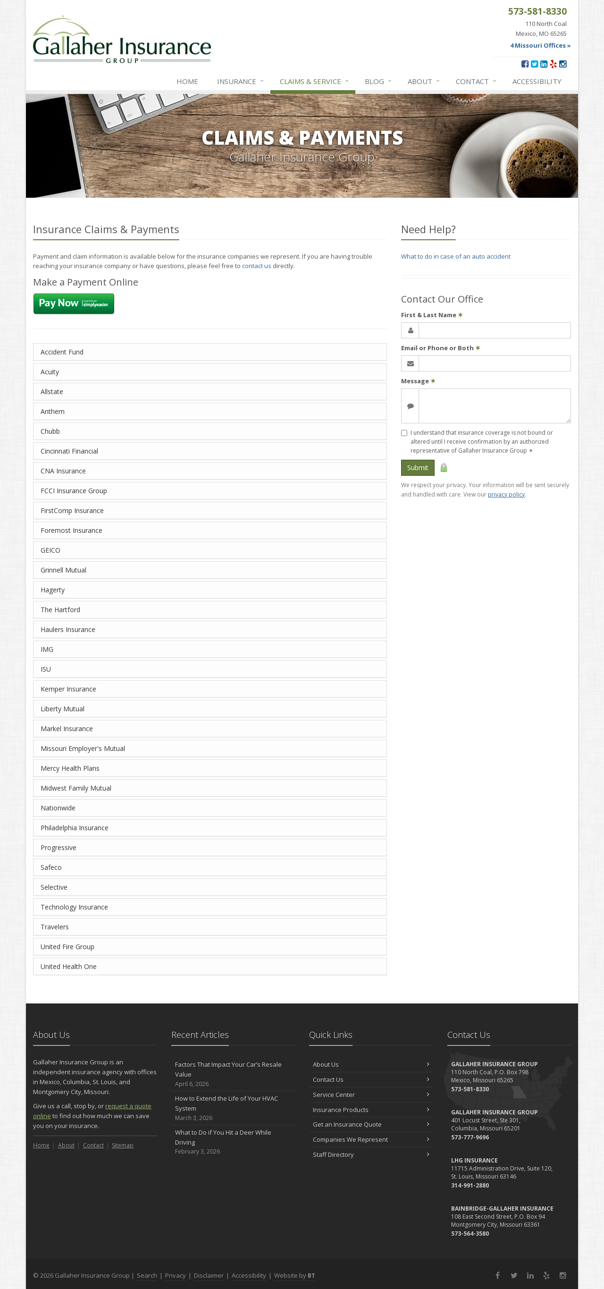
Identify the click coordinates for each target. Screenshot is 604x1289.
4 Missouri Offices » (540, 45)
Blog (379, 81)
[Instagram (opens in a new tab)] (562, 63)
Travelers (55, 926)
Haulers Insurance (68, 629)
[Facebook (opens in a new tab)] (524, 63)
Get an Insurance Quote (371, 1124)
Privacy (175, 1275)
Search (147, 1275)
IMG (47, 649)
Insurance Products (371, 1109)
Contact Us (371, 1079)
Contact (476, 81)
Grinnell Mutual (63, 569)
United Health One (69, 966)
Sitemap (123, 1145)
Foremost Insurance (71, 530)
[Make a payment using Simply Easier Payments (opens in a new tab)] (74, 303)
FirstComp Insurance (72, 510)
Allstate (52, 391)
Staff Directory (371, 1154)
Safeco (51, 867)
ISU (46, 669)
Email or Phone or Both (440, 348)
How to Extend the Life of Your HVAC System (233, 1108)
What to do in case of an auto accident (456, 256)
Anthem (53, 411)
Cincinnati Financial (69, 451)
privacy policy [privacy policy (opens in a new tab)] (506, 494)
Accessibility (537, 81)
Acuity (50, 371)
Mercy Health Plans (70, 768)
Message (418, 381)
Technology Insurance (74, 906)
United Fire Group (67, 946)
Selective (54, 887)
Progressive (58, 847)
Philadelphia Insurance (75, 827)
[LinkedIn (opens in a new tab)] (543, 63)
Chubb (50, 431)
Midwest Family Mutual (76, 788)
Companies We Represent (371, 1139)
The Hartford (60, 609)
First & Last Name (432, 315)
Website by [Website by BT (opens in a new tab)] (294, 1275)
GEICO (50, 550)
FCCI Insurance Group (74, 490)
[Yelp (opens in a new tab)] (553, 63)
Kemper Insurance (68, 688)
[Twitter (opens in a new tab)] (534, 63)
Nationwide (58, 807)
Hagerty (53, 589)
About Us (371, 1064)
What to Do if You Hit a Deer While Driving (233, 1142)
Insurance (241, 81)
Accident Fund (62, 351)
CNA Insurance (63, 470)
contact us (256, 265)
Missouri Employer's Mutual (83, 748)
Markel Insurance (67, 728)
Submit (417, 467)
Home (187, 81)
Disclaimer (209, 1275)
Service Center (371, 1094)
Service (315, 81)
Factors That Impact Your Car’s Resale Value (233, 1074)
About (424, 81)
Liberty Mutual (62, 708)
